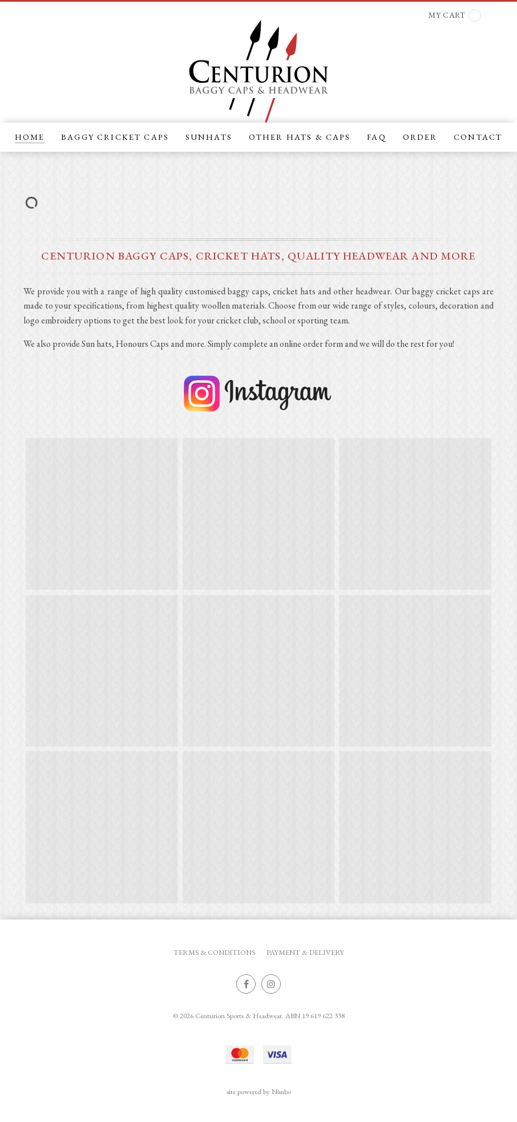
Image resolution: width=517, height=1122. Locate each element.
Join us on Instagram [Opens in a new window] (271, 984)
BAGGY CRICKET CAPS (115, 136)
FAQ (376, 136)
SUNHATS (208, 136)
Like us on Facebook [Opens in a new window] (246, 984)
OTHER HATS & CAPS (300, 136)
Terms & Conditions (214, 952)
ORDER (420, 136)
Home (30, 136)
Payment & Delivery (305, 952)
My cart (455, 15)
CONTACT (478, 136)
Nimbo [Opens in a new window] (281, 1091)
